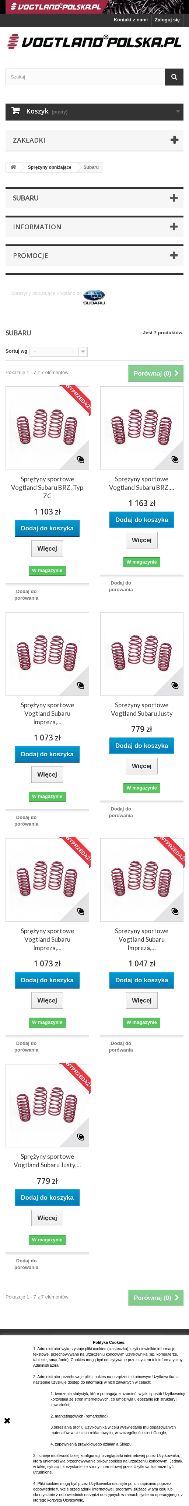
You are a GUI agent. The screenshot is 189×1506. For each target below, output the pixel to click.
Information (37, 226)
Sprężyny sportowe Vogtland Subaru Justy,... (47, 1161)
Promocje (30, 255)
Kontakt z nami (131, 19)
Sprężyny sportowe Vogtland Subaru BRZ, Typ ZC (47, 487)
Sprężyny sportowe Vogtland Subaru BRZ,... (141, 483)
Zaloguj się (167, 19)
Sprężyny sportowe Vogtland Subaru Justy (142, 709)
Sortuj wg (16, 351)
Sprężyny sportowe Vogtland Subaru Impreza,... (47, 713)
